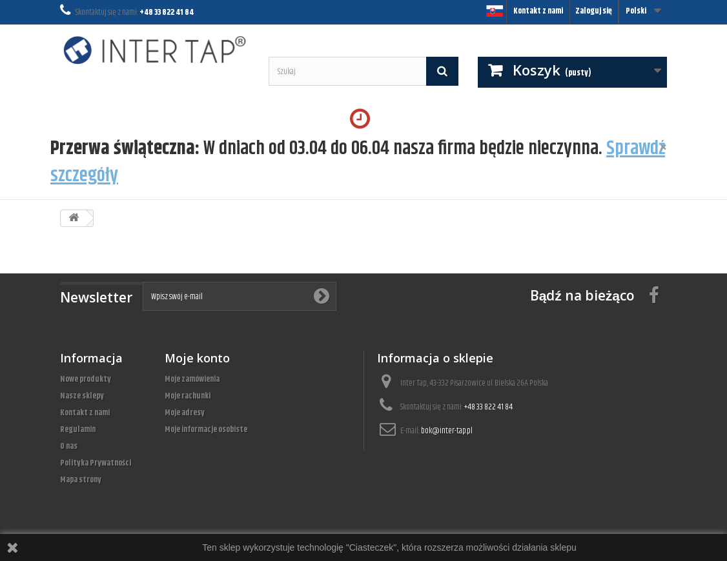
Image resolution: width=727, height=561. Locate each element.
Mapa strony (80, 479)
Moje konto (197, 358)
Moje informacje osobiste (206, 429)
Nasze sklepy (82, 395)
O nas (68, 446)
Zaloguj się (593, 11)
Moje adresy (185, 412)
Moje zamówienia (192, 379)
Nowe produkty (85, 379)
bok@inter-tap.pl (447, 430)
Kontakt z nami (538, 11)
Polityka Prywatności (95, 463)
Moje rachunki (187, 395)
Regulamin (78, 429)
